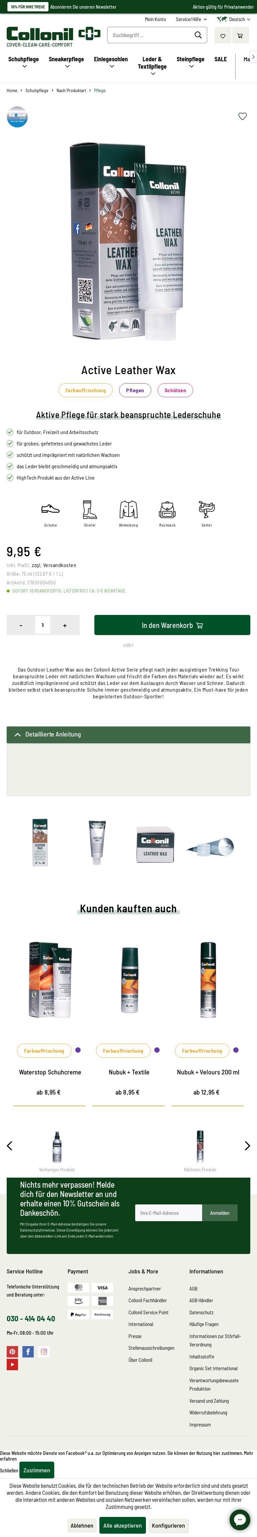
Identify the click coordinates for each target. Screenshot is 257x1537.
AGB (193, 1288)
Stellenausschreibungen (151, 1348)
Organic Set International (213, 1368)
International (140, 1324)
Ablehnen (82, 1525)
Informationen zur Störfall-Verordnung (215, 1340)
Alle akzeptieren (122, 1525)
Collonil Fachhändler (147, 1300)
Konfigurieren (168, 1525)
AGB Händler (201, 1300)
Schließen (9, 1470)
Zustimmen (36, 1470)
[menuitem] (155, 19)
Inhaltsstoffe (201, 1356)
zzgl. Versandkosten (54, 565)
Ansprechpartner (144, 1288)
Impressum (200, 1424)
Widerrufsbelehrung (208, 1412)
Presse (135, 1336)
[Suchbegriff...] (157, 35)
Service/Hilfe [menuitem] (189, 19)
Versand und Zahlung (209, 1401)
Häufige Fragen (204, 1324)
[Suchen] (199, 35)
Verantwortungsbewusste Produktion (214, 1384)
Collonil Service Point (148, 1312)
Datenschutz (201, 1312)
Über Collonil (140, 1360)
